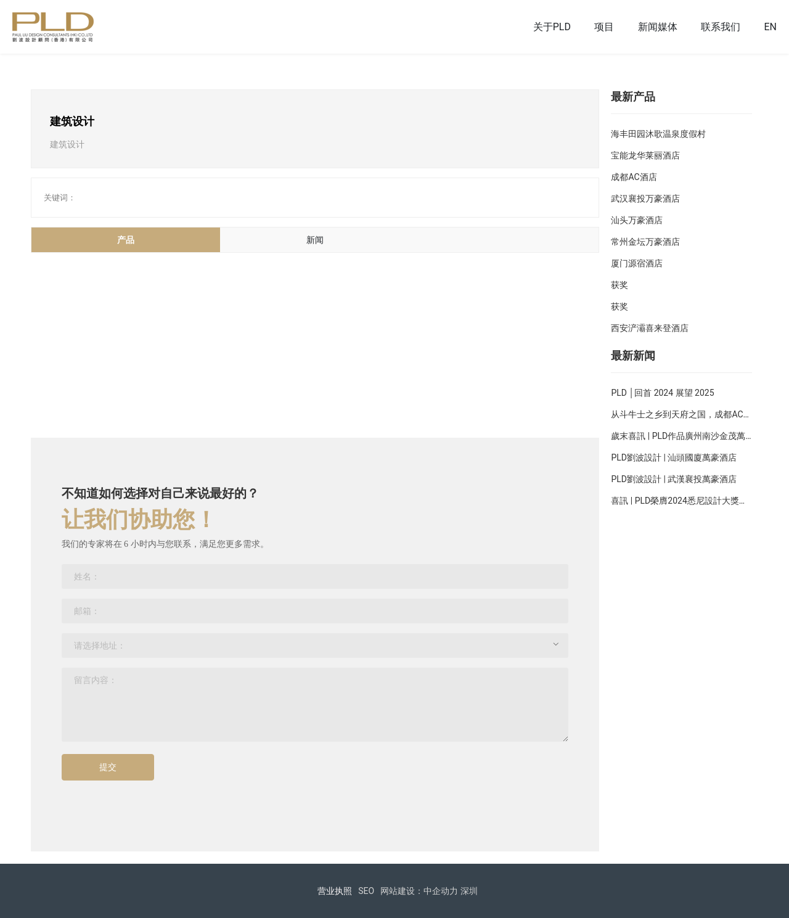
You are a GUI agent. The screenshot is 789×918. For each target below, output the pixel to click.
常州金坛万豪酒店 (645, 242)
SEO (366, 891)
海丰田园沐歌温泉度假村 (658, 134)
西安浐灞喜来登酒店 (650, 328)
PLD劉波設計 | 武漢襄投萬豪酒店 (674, 479)
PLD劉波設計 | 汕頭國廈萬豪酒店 (674, 457)
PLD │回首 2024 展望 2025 (662, 393)
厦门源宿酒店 (637, 263)
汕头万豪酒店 (637, 220)
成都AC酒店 (633, 177)
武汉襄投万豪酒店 (645, 198)
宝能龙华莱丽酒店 (645, 155)
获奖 (619, 285)
